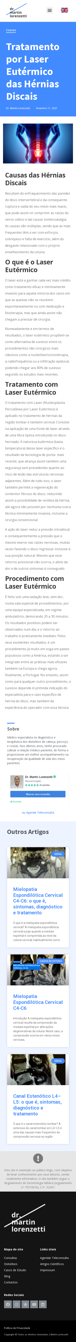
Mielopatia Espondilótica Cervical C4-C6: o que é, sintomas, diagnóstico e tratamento (38, 901)
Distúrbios (10, 1264)
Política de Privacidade (17, 1328)
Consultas (10, 1258)
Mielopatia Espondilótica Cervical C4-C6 (38, 1002)
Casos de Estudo (15, 1270)
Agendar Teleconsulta (54, 1258)
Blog (7, 1276)
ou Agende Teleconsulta (38, 812)
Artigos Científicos (52, 1264)
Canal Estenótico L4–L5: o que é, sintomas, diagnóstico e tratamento (37, 1104)
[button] (49, 10)
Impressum (47, 1270)
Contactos (11, 1282)
